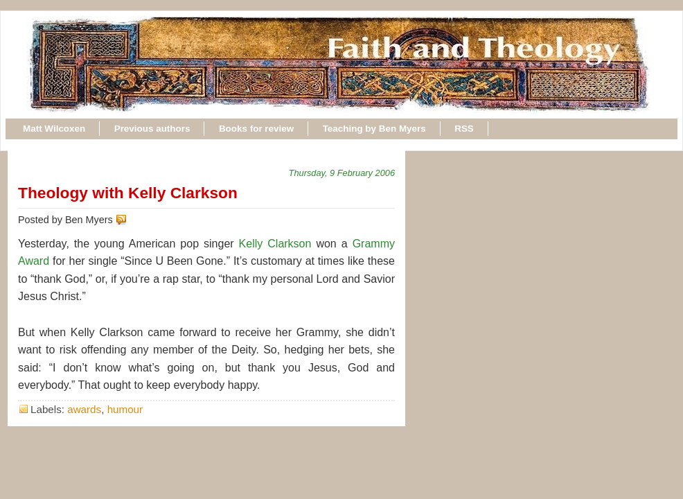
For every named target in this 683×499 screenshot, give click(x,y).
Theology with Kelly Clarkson (128, 193)
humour (125, 409)
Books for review (256, 128)
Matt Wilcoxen (54, 128)
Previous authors (152, 128)
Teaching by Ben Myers (374, 128)
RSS (464, 128)
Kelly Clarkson (275, 244)
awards (84, 409)
